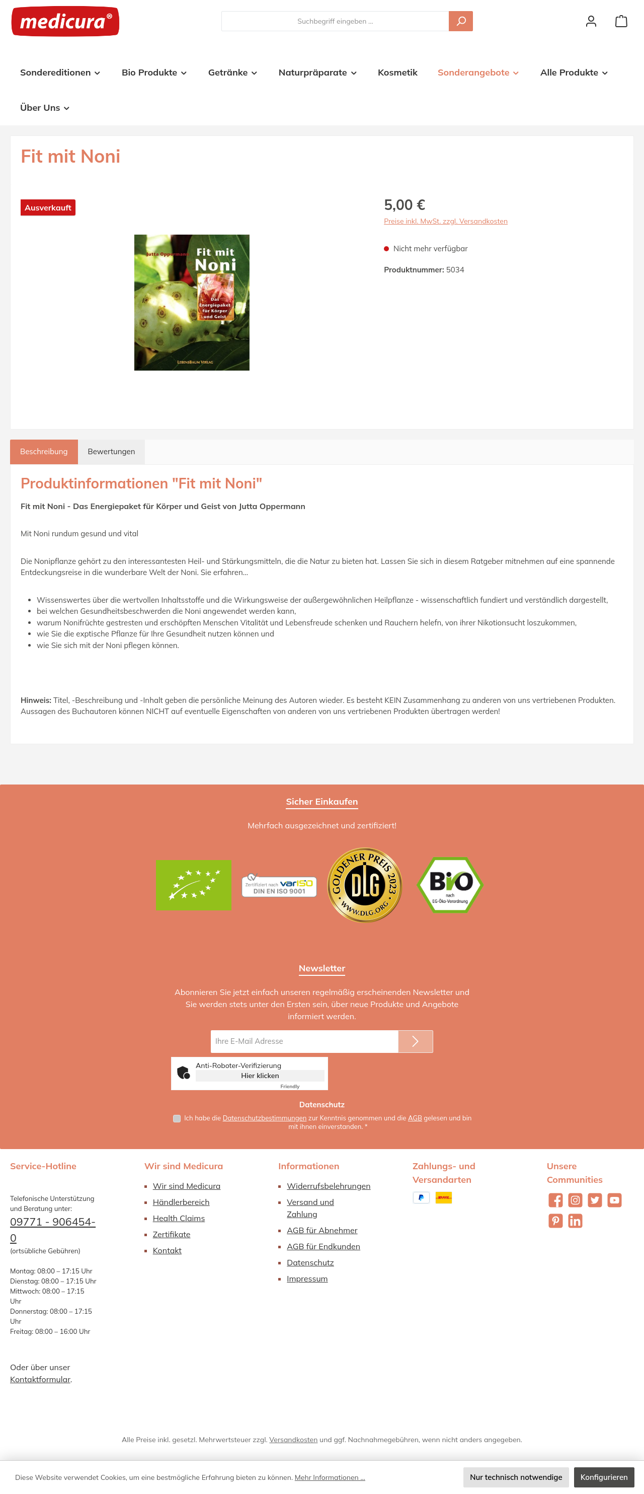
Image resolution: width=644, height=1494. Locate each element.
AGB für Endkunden (323, 1246)
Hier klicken (260, 1075)
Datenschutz (310, 1262)
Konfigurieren (604, 1477)
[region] (192, 302)
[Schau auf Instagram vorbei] (575, 1200)
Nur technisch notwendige (516, 1477)
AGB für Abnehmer (322, 1230)
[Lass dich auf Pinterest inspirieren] (556, 1221)
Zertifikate (172, 1234)
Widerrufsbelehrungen (328, 1186)
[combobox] (335, 21)
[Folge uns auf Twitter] (595, 1200)
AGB (415, 1117)
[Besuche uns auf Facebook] (556, 1200)
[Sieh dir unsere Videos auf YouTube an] (614, 1200)
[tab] (44, 452)
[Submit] (415, 1041)
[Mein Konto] (591, 21)
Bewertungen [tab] (111, 451)
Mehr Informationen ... (330, 1477)
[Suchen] (461, 21)
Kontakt (167, 1250)
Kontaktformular (40, 1379)
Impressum (307, 1278)
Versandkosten (293, 1439)
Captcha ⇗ (303, 1086)
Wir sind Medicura (187, 1186)
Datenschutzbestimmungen (265, 1117)
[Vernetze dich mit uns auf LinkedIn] (575, 1221)
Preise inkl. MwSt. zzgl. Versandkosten (446, 221)
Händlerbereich (181, 1202)
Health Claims (179, 1218)
